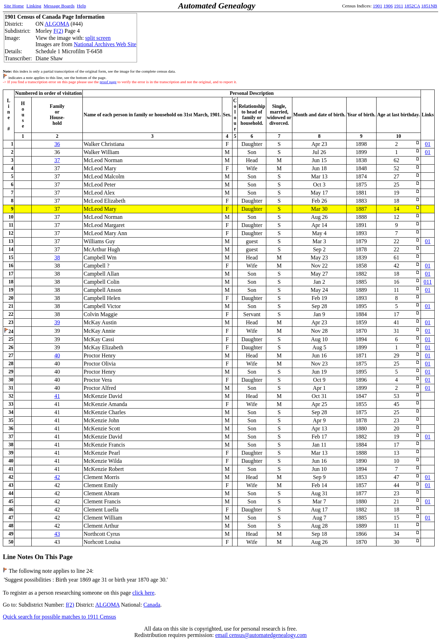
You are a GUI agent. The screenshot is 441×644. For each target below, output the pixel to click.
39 (57, 322)
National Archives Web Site (105, 44)
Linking (33, 5)
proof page (108, 82)
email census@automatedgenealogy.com (261, 635)
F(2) (58, 31)
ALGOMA (57, 24)
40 (57, 355)
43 (57, 534)
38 (57, 257)
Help (81, 5)
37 (57, 160)
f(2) (70, 605)
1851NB (429, 5)
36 (57, 144)
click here (143, 593)
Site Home (14, 5)
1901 (378, 5)
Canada (151, 605)
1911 (398, 5)
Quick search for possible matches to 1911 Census (59, 617)
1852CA (412, 5)
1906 (388, 5)
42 (57, 477)
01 (427, 144)
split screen (98, 38)
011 (428, 282)
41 (57, 396)
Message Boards (59, 5)
